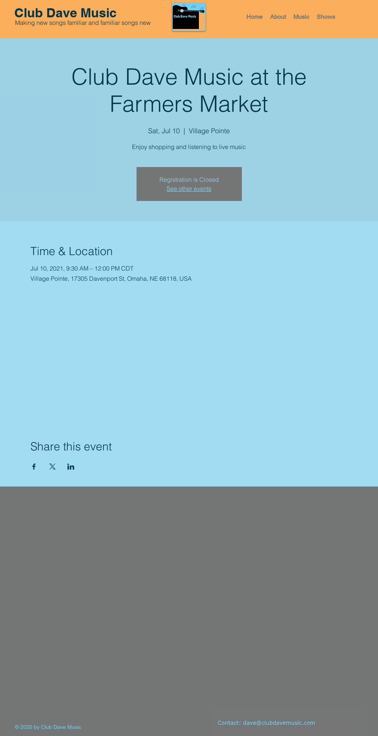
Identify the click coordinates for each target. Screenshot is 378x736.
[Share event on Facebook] (34, 467)
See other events (189, 188)
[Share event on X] (52, 467)
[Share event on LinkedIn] (70, 467)
